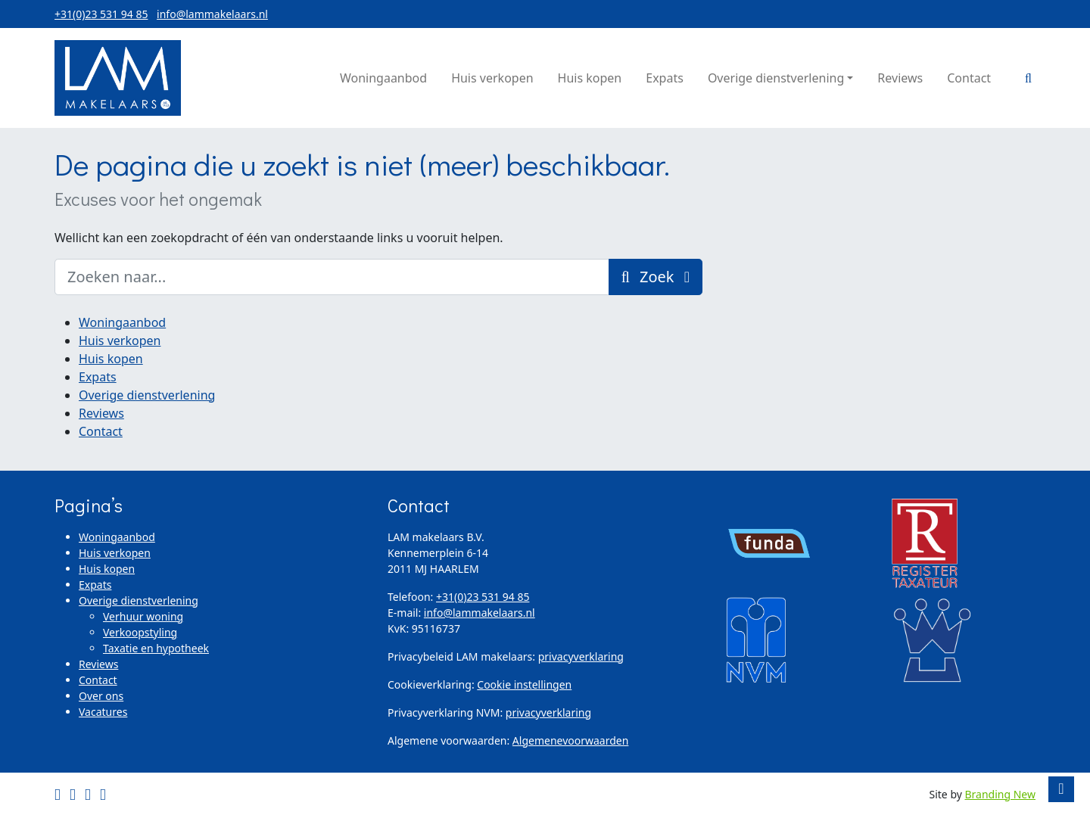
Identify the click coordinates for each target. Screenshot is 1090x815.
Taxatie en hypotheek (156, 648)
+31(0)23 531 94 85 (101, 14)
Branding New (1000, 794)
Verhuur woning (143, 616)
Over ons (101, 696)
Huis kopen (111, 358)
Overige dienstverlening (147, 395)
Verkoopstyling (140, 632)
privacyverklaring (581, 656)
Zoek (655, 276)
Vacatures (103, 712)
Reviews (101, 413)
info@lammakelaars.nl (212, 14)
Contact (101, 431)
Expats (98, 377)
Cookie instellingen (524, 684)
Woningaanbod (122, 322)
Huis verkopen (119, 340)
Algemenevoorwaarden (570, 740)
